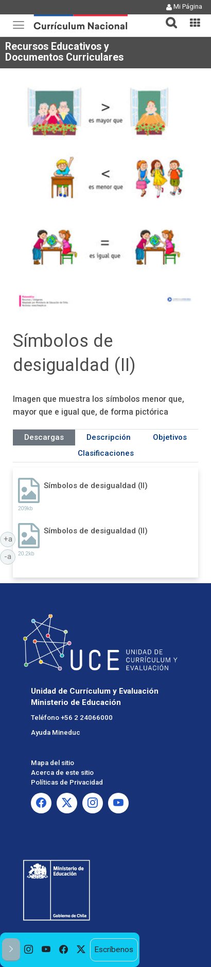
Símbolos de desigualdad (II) (96, 485)
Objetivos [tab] (170, 437)
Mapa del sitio (52, 763)
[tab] (167, 16)
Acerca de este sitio (62, 772)
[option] (29, 949)
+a (10, 538)
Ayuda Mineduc (55, 732)
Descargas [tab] (44, 437)
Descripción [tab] (108, 437)
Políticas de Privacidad (67, 782)
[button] (167, 16)
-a (9, 556)
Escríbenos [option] (113, 949)
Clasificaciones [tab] (106, 453)
